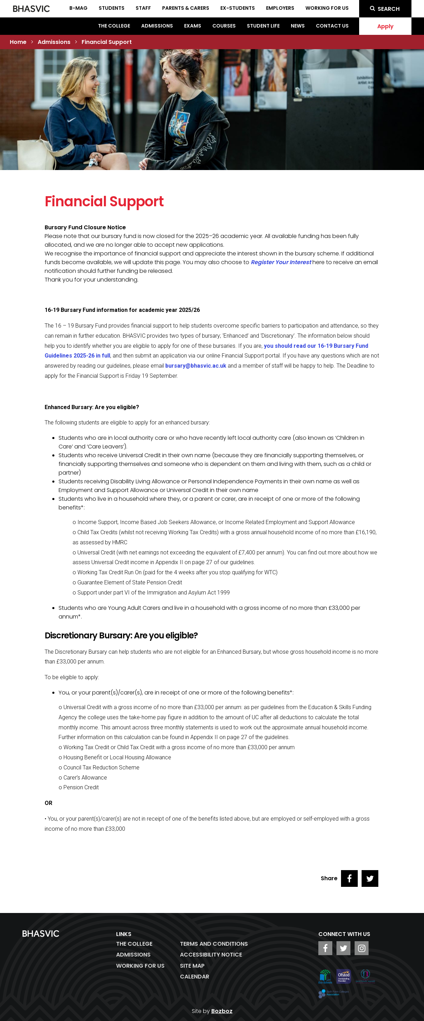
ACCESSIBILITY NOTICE (211, 955)
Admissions (157, 25)
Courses (224, 25)
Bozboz (222, 1011)
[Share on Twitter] (370, 878)
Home (18, 42)
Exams (192, 25)
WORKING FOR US (140, 966)
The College (114, 25)
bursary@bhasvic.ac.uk (195, 365)
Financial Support (107, 42)
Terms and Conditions (214, 944)
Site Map (192, 966)
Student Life (263, 25)
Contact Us (332, 25)
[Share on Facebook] (349, 878)
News (298, 25)
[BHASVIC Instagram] (362, 948)
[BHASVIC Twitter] (343, 948)
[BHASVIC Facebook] (325, 948)
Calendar (194, 977)
